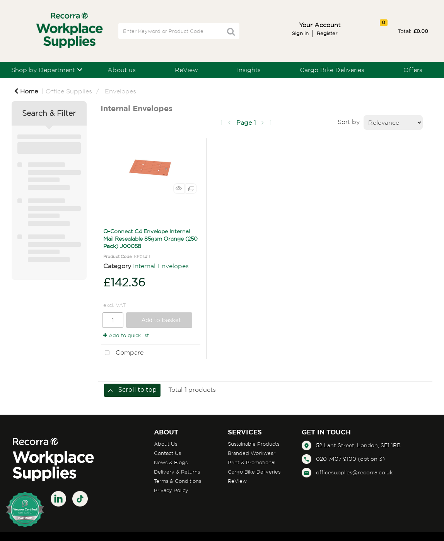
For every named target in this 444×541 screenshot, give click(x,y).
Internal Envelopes (161, 266)
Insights (249, 70)
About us (122, 70)
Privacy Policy (171, 490)
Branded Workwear (251, 453)
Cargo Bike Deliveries (332, 70)
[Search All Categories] (178, 31)
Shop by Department (43, 70)
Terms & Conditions (177, 481)
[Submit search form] (231, 31)
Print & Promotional (251, 462)
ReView (186, 70)
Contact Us (167, 453)
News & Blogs (171, 462)
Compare (122, 353)
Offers (412, 70)
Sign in (300, 33)
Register (327, 33)
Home (26, 91)
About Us (165, 444)
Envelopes (120, 91)
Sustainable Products (253, 444)
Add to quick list (126, 335)
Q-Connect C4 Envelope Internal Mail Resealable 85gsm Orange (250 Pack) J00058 (150, 238)
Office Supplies (69, 91)
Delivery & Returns (177, 472)
